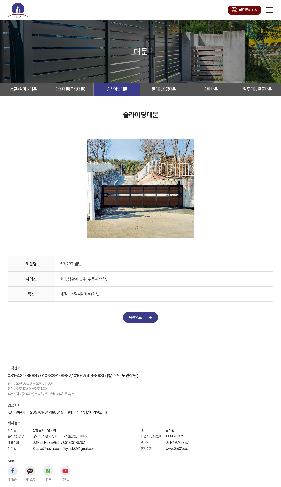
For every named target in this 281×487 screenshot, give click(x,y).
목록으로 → (140, 317)
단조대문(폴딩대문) (70, 89)
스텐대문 (211, 89)
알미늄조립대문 (164, 89)
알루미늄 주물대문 (257, 89)
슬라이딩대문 (117, 89)
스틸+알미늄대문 (23, 89)
